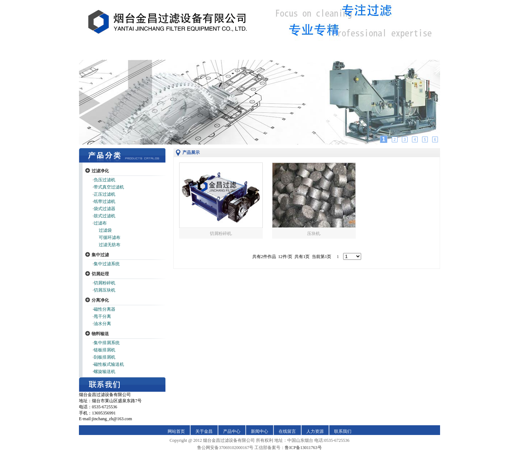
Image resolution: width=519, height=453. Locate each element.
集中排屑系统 (107, 342)
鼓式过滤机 (104, 215)
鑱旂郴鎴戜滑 (398, 53)
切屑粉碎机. (221, 233)
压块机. (314, 233)
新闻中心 (259, 431)
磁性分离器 (104, 309)
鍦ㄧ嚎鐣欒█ (303, 53)
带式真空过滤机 (109, 187)
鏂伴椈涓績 (257, 53)
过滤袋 (105, 230)
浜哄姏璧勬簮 (350, 53)
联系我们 (342, 431)
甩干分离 (102, 316)
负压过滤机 (104, 179)
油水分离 (102, 323)
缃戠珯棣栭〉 (121, 53)
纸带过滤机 (104, 201)
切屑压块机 (104, 290)
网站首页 (176, 431)
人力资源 (315, 431)
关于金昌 (204, 431)
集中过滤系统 (107, 263)
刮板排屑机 (104, 357)
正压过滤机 (104, 194)
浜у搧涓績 (213, 53)
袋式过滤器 (104, 208)
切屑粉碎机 (104, 282)
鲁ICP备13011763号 (303, 447)
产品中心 (231, 431)
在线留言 (287, 431)
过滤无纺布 (109, 244)
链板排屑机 (104, 349)
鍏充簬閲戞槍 (169, 53)
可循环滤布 (109, 237)
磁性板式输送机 (109, 364)
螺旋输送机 (104, 371)
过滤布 (100, 223)
